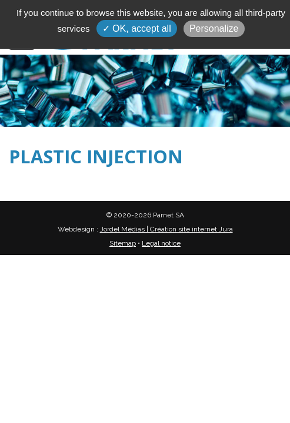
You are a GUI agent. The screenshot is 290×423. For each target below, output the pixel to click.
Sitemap (122, 243)
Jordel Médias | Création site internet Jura (166, 229)
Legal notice (161, 243)
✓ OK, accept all (136, 28)
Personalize (214, 28)
